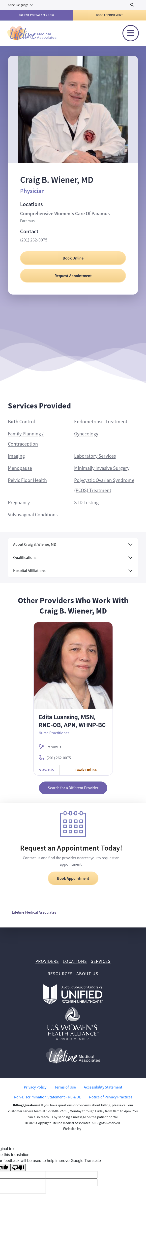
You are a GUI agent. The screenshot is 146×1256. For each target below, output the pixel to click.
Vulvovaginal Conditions (33, 515)
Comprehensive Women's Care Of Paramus (65, 213)
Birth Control (21, 422)
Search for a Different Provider (73, 787)
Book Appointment (109, 15)
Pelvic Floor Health (27, 480)
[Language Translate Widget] (20, 5)
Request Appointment (73, 275)
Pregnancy (19, 502)
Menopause (20, 468)
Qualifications (24, 557)
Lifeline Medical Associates (34, 912)
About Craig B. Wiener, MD (34, 544)
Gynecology (86, 434)
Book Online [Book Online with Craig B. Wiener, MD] (73, 258)
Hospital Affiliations (29, 570)
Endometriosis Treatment (100, 422)
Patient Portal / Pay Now (36, 15)
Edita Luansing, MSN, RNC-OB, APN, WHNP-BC (72, 721)
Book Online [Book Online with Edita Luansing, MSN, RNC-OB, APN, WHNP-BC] (86, 770)
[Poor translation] (18, 1167)
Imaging (16, 456)
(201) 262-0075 (33, 240)
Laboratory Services (95, 456)
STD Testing (86, 502)
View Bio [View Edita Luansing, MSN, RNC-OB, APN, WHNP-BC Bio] (46, 770)
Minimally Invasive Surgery (101, 468)
